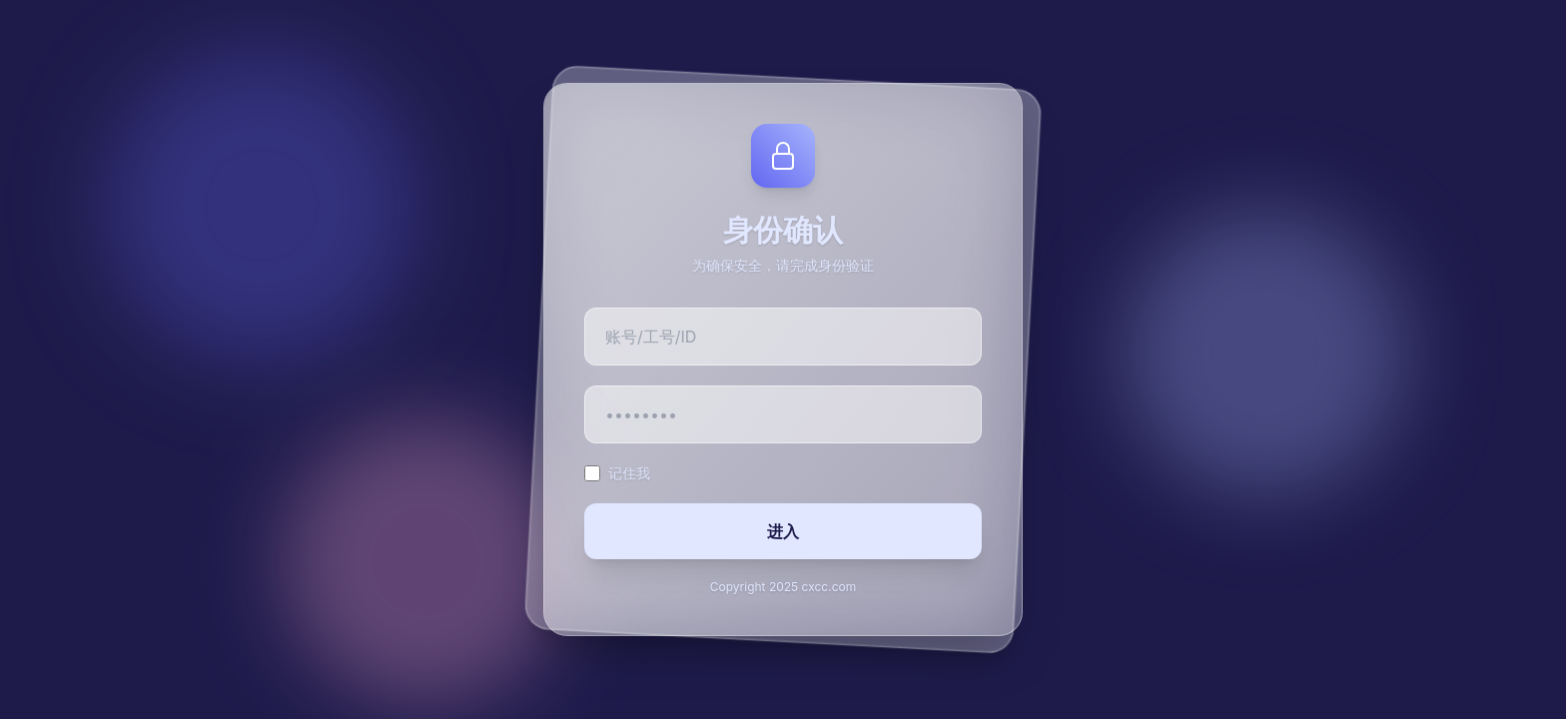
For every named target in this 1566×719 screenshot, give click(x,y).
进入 (783, 531)
